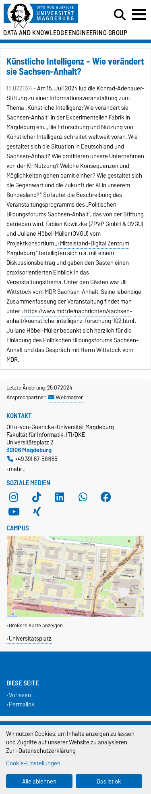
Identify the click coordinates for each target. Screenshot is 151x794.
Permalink (22, 704)
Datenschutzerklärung (47, 751)
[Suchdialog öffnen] (120, 15)
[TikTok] (36, 497)
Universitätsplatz (30, 638)
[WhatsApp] (83, 497)
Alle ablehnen (39, 781)
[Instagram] (13, 497)
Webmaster (65, 397)
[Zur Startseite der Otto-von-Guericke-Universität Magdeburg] (46, 16)
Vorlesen (20, 695)
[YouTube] (13, 512)
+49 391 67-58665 (32, 459)
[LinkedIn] (59, 497)
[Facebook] (106, 497)
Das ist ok (109, 781)
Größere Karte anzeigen (36, 625)
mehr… (17, 469)
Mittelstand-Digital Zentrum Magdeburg (67, 248)
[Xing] (36, 512)
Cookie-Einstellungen (33, 763)
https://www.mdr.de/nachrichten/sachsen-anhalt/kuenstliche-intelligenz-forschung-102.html (70, 316)
